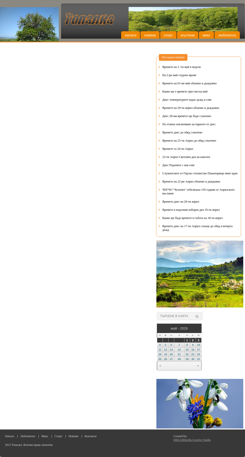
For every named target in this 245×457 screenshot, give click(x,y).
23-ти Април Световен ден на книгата (186, 157)
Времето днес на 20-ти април (180, 201)
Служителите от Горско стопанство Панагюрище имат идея (200, 173)
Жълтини (188, 35)
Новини (150, 35)
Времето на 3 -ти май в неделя (181, 67)
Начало (130, 35)
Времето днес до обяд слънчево (182, 132)
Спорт (168, 35)
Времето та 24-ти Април (177, 149)
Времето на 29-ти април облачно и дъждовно (190, 108)
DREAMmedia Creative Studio (192, 440)
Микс (206, 35)
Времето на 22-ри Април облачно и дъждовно (191, 181)
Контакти (91, 436)
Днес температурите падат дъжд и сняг (187, 99)
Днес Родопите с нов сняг (178, 165)
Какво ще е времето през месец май (185, 91)
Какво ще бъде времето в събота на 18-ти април (192, 218)
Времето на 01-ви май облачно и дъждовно (189, 83)
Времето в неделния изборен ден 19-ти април (191, 210)
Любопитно (227, 35)
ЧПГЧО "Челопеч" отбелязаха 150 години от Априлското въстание (198, 191)
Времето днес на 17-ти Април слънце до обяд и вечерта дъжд (197, 228)
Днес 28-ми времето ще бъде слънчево (186, 116)
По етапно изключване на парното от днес (189, 124)
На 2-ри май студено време (179, 75)
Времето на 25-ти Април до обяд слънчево (189, 140)
